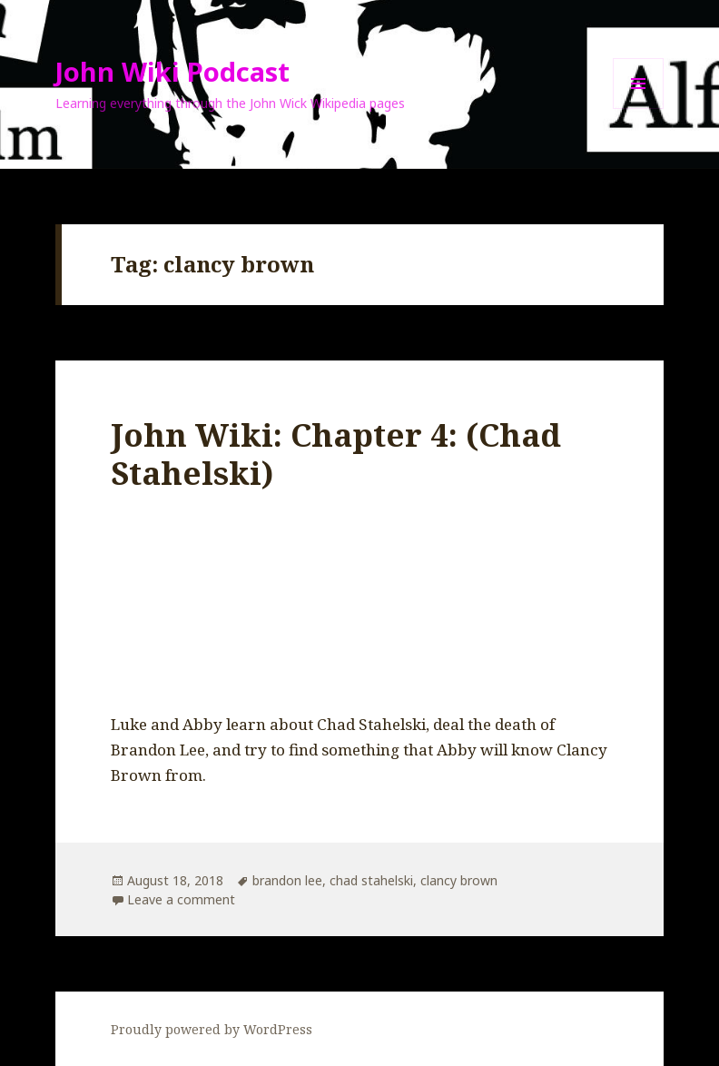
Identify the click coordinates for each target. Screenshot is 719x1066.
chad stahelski (371, 880)
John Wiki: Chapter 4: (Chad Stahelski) (336, 453)
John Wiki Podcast (172, 71)
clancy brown (458, 880)
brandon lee (287, 880)
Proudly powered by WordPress (211, 1029)
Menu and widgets (639, 108)
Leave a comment (181, 899)
